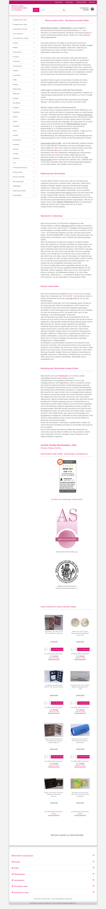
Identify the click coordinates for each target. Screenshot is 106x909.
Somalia (15, 158)
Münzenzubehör (18, 186)
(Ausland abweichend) (54, 664)
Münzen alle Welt (18, 181)
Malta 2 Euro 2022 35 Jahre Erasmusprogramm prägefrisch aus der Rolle (80, 637)
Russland (16, 149)
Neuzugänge (17, 200)
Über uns (57, 155)
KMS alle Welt (17, 177)
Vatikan (15, 121)
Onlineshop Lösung (36, 908)
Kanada (15, 140)
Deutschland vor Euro (20, 34)
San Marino (17, 107)
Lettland (15, 75)
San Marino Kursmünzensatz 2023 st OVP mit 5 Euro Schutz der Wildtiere (80, 799)
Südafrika (16, 163)
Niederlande (17, 94)
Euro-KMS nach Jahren (21, 43)
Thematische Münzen (20, 172)
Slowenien (16, 117)
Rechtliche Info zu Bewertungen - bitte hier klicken (67, 504)
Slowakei (16, 112)
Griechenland (17, 71)
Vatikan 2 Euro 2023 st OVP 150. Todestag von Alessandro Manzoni (53, 799)
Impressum (68, 903)
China (15, 135)
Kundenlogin (69, 2)
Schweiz (15, 154)
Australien (16, 131)
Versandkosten (59, 903)
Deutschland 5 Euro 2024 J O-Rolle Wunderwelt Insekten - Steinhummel (80, 745)
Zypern (15, 126)
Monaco (15, 89)
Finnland (16, 61)
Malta (15, 84)
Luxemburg (16, 80)
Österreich (16, 98)
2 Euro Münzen (18, 38)
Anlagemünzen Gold (20, 24)
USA (14, 167)
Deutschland (17, 57)
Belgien (15, 52)
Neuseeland (17, 144)
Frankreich (16, 66)
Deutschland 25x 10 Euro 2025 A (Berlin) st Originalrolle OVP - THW (80, 691)
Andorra (15, 47)
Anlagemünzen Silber (20, 29)
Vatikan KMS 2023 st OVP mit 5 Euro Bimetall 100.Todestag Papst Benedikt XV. (54, 745)
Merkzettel (92, 2)
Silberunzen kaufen (19, 195)
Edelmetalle (17, 191)
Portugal (15, 103)
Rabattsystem (81, 2)
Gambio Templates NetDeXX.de (66, 908)
